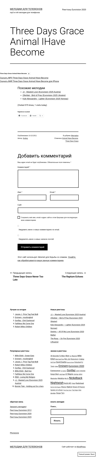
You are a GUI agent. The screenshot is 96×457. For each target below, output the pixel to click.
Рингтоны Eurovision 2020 (74, 9)
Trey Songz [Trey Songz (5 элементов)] (75, 390)
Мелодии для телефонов (26, 9)
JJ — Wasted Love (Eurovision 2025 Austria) (68, 314)
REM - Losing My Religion (25, 377)
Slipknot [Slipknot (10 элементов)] (69, 387)
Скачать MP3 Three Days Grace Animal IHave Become (24, 78)
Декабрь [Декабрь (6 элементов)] (53, 393)
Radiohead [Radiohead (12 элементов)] (80, 383)
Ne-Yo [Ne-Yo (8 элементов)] (67, 378)
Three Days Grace (71, 141)
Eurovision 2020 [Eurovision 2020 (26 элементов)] (76, 366)
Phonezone (14, 433)
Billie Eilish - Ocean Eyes (24, 356)
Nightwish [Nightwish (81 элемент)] (57, 383)
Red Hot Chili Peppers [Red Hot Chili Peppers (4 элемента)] (55, 387)
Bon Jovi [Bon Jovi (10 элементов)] (67, 359)
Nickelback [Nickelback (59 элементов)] (75, 378)
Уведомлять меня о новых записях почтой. (36, 239)
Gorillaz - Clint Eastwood (24, 320)
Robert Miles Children (23, 327)
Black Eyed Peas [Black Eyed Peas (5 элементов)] (59, 359)
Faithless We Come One (24, 323)
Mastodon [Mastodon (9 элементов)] (53, 378)
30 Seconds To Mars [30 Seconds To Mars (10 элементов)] (57, 356)
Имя (20, 192)
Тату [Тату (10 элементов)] (62, 393)
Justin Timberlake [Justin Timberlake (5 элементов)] (80, 371)
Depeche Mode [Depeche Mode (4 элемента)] (70, 362)
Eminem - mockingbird (24, 317)
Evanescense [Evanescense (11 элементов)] (55, 371)
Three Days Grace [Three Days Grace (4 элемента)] (67, 390)
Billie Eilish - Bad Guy (23, 371)
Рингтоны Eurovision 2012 (20, 410)
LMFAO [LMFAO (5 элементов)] (80, 374)
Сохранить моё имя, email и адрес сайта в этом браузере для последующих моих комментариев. (49, 219)
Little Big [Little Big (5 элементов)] (75, 374)
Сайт (20, 205)
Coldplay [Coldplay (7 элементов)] (81, 359)
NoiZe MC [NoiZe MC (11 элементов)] (67, 383)
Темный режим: (87, 454)
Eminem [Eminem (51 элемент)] (63, 365)
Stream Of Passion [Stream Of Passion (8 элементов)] (79, 387)
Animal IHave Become (70, 138)
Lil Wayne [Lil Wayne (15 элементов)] (69, 374)
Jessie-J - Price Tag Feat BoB (26, 314)
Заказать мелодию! (18, 407)
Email (53, 192)
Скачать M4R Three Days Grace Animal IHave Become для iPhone (29, 81)
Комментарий (24, 167)
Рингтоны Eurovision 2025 (20, 417)
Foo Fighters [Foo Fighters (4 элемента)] (63, 371)
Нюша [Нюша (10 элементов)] (58, 393)
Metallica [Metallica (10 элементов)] (61, 378)
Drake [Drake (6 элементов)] (56, 366)
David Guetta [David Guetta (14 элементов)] (61, 362)
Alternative (74, 135)
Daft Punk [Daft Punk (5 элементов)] (53, 362)
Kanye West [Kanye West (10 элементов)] (54, 374)
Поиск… (53, 406)
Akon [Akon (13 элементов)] (67, 356)
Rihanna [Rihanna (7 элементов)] (63, 387)
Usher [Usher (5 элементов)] (79, 390)
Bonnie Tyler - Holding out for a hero (29, 386)
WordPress (81, 447)
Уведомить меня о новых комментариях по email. (39, 230)
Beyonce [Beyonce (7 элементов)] (74, 356)
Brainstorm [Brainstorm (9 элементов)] (74, 359)
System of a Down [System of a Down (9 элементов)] (56, 390)
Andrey (25, 138)
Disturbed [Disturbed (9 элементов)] (77, 362)
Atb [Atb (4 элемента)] (70, 356)
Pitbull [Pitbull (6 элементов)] (73, 383)
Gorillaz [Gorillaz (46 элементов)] (71, 370)
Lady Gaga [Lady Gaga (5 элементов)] (62, 374)
